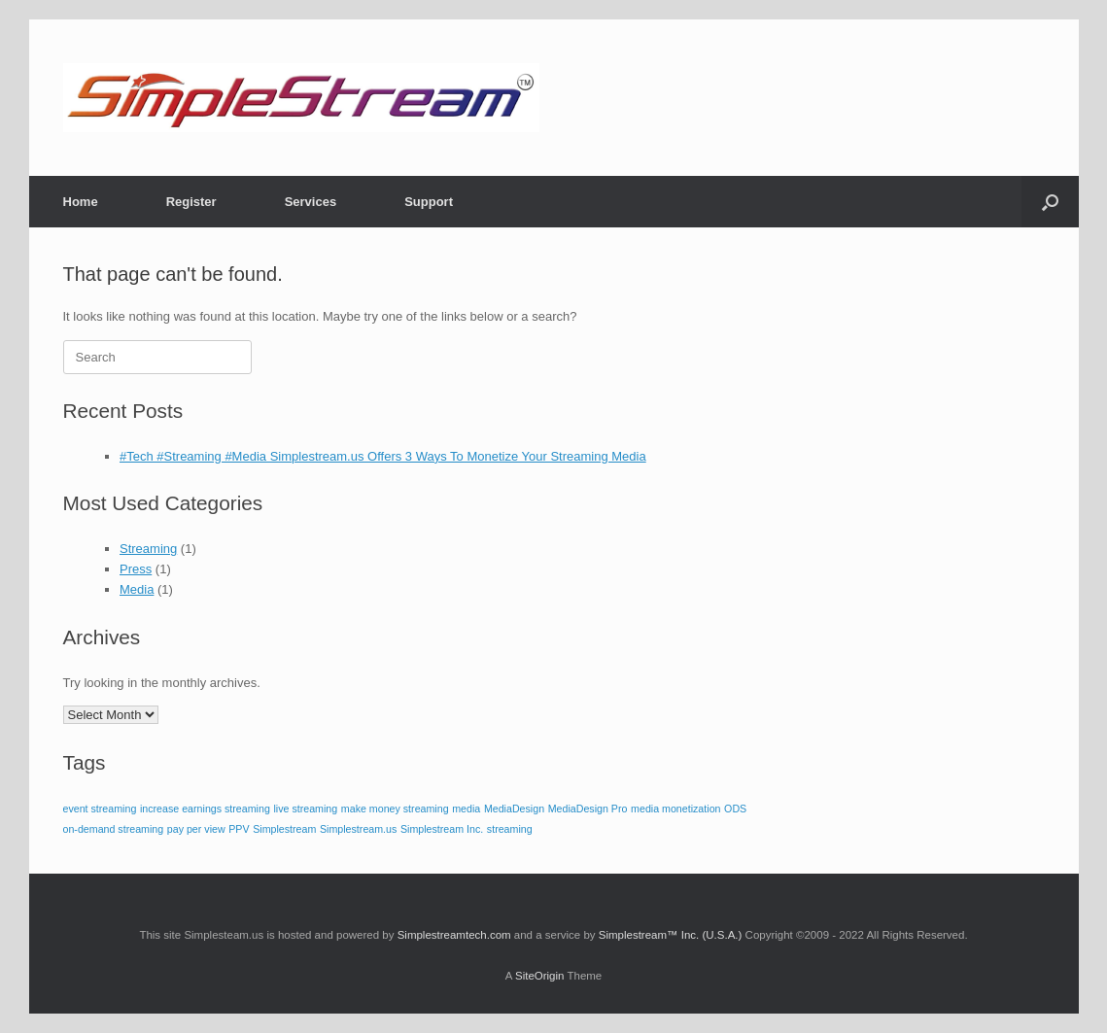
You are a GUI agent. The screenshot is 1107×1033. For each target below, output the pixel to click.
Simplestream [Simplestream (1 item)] (284, 829)
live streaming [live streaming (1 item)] (305, 808)
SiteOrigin (540, 975)
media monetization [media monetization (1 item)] (675, 808)
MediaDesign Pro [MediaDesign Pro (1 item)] (588, 808)
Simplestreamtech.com (454, 935)
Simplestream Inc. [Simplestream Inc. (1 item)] (441, 829)
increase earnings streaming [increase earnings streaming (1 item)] (205, 808)
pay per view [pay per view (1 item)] (196, 829)
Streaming (148, 548)
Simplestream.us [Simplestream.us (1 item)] (358, 829)
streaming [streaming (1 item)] (510, 829)
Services (311, 201)
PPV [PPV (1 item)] (238, 829)
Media (137, 589)
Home (80, 201)
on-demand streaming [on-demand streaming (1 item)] (113, 829)
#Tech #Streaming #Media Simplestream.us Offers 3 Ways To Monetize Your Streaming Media (383, 456)
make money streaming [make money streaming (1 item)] (395, 808)
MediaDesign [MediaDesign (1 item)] (514, 808)
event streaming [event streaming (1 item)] (100, 808)
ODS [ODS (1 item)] (735, 808)
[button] (1050, 201)
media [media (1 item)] (466, 808)
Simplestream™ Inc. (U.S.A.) (671, 935)
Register (191, 201)
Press (136, 569)
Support (428, 201)
